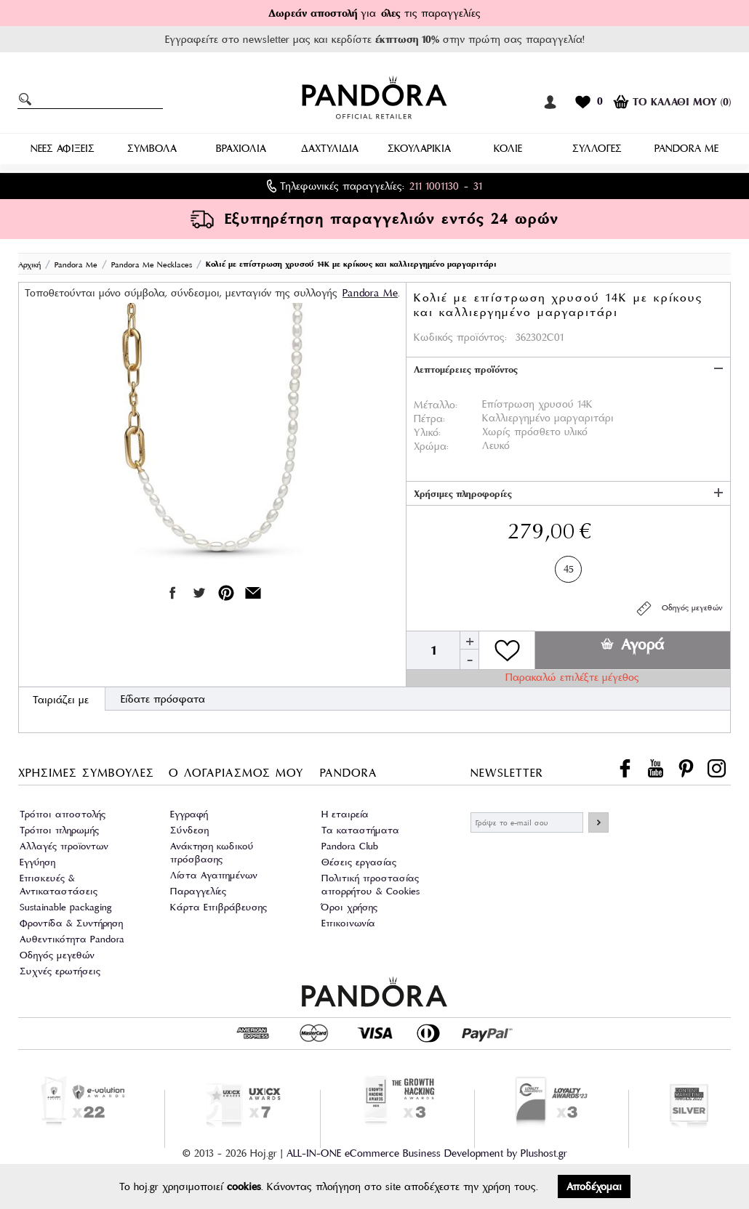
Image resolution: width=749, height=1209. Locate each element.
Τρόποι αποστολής (62, 814)
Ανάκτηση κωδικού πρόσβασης (212, 852)
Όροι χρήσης (349, 907)
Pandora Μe (370, 292)
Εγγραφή (189, 814)
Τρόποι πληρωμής (59, 830)
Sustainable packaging (66, 907)
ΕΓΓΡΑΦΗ (598, 822)
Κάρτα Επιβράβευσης (218, 907)
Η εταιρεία (345, 814)
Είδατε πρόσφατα (163, 698)
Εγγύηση (37, 862)
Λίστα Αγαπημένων (213, 875)
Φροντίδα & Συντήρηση (71, 923)
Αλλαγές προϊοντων (64, 846)
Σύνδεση (189, 830)
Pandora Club (349, 846)
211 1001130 (434, 186)
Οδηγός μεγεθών (679, 608)
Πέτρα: (429, 418)
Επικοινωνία (348, 923)
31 (477, 186)
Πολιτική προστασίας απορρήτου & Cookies (370, 884)
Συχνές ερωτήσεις (60, 971)
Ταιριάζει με (61, 699)
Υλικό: (427, 432)
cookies (244, 1186)
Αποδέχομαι (594, 1186)
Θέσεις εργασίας (358, 862)
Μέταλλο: (435, 404)
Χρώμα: (431, 446)
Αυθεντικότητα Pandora (72, 939)
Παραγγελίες (198, 891)
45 (569, 566)
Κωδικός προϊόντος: (460, 337)
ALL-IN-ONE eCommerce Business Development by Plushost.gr (427, 1153)
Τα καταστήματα (360, 830)
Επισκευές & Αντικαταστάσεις (58, 884)
